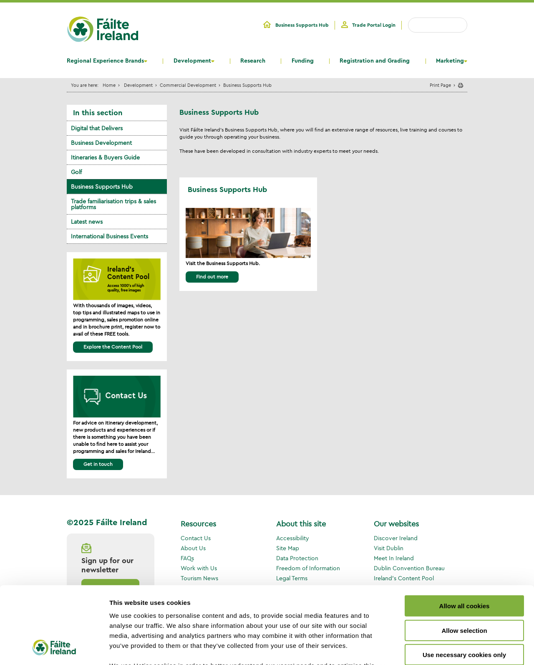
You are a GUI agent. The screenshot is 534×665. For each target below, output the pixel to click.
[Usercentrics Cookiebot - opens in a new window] (54, 648)
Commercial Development (188, 85)
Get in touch (98, 464)
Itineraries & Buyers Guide (105, 157)
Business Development (101, 143)
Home (109, 85)
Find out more (212, 276)
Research (252, 61)
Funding (303, 61)
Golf (76, 172)
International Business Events (109, 236)
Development (192, 61)
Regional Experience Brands (105, 61)
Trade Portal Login (373, 25)
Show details (437, 648)
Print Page (440, 85)
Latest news (87, 221)
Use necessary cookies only (464, 585)
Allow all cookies (464, 536)
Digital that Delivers (97, 128)
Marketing (450, 61)
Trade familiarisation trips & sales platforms (113, 204)
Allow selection (464, 560)
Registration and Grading (375, 61)
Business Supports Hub (302, 25)
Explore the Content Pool (112, 347)
